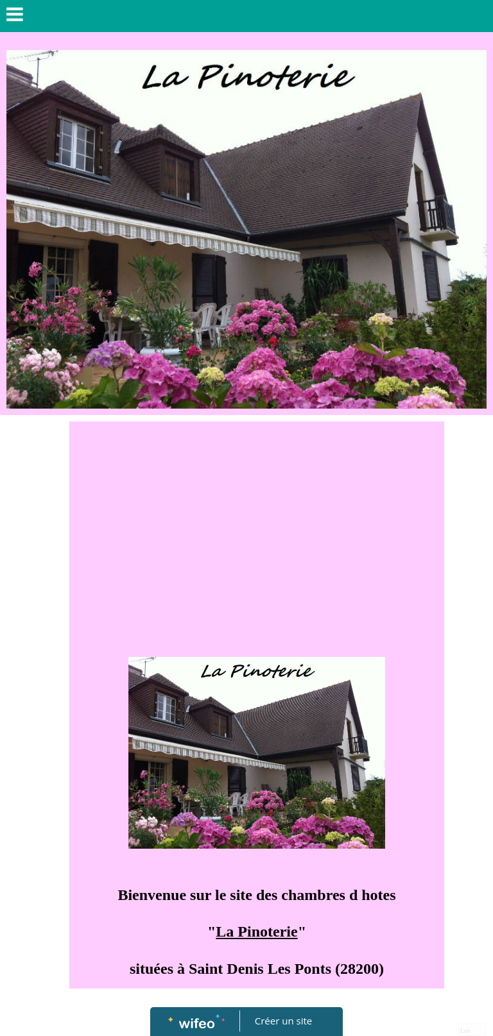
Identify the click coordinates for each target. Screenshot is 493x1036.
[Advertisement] (257, 524)
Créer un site (283, 1020)
